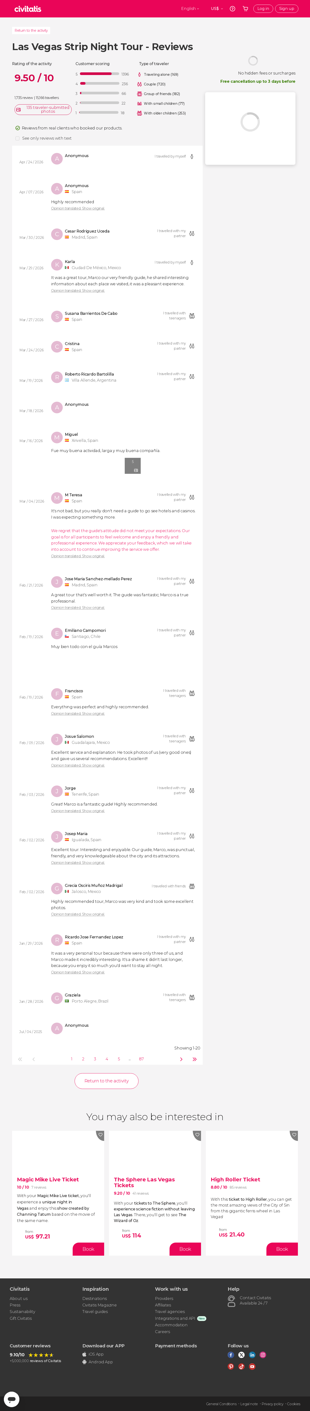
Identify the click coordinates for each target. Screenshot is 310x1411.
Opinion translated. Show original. (78, 208)
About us (18, 1298)
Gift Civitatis (21, 1318)
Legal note (249, 1404)
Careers (162, 1331)
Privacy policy (272, 1404)
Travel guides (95, 1311)
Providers (164, 1298)
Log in (263, 8)
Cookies (293, 1404)
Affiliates (163, 1305)
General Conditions (221, 1404)
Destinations (94, 1298)
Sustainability (22, 1311)
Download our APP (103, 1346)
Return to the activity (31, 30)
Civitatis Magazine (99, 1305)
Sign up (286, 8)
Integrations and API (175, 1318)
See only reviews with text (47, 138)
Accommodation (171, 1325)
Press (15, 1305)
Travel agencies (170, 1311)
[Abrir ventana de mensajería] (11, 1399)
